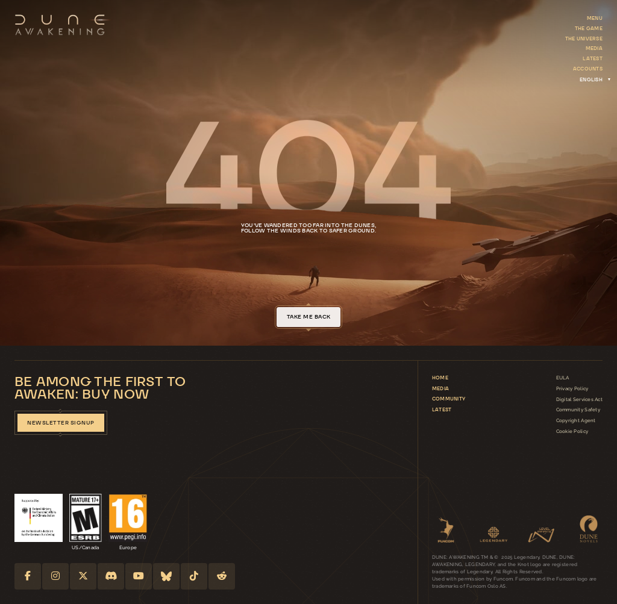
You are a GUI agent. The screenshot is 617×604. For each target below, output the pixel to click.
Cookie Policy (572, 431)
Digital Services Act (579, 399)
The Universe (584, 39)
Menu (595, 18)
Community (448, 398)
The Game (589, 28)
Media (594, 48)
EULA (562, 377)
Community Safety (578, 409)
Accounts (588, 69)
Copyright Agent (576, 420)
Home (440, 377)
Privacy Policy (572, 388)
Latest (593, 58)
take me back (309, 316)
